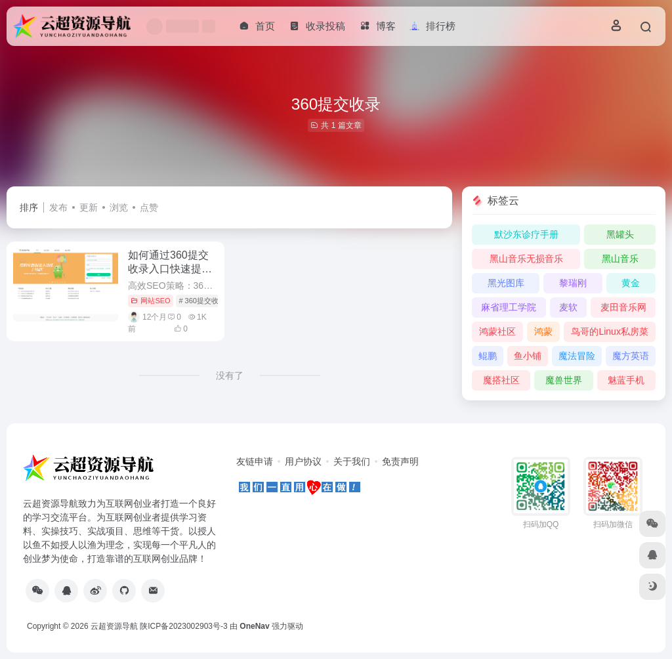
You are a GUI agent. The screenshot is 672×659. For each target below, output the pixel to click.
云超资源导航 (114, 626)
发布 (58, 207)
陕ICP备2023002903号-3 (183, 626)
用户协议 (303, 461)
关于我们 (351, 461)
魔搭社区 (501, 380)
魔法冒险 (576, 356)
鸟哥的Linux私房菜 (609, 331)
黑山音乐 (620, 258)
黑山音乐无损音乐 (526, 258)
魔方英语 (630, 356)
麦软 (568, 307)
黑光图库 (506, 283)
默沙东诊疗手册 (526, 234)
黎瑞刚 (573, 283)
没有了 (229, 375)
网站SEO (150, 301)
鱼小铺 (527, 356)
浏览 (119, 207)
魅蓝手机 (626, 380)
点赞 (149, 207)
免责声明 (400, 461)
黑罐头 (620, 234)
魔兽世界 (563, 380)
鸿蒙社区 (497, 331)
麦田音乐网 (623, 307)
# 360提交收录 (202, 301)
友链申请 (254, 461)
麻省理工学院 (508, 307)
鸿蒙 (543, 331)
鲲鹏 (487, 356)
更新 (88, 207)
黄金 (630, 283)
